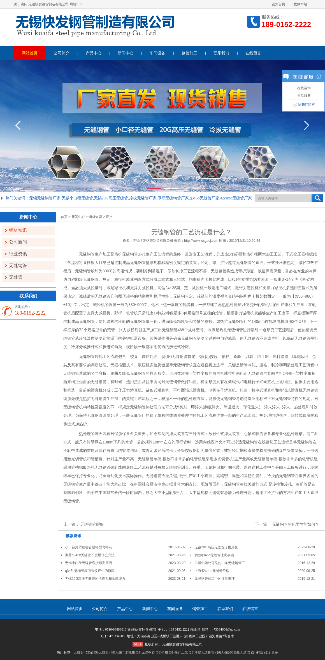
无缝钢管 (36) (151, 652)
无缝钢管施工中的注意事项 (214, 579)
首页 (64, 217)
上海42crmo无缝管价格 (211, 571)
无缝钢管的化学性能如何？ (295, 524)
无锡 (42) (121, 652)
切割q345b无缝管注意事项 (214, 555)
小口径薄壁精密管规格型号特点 (88, 547)
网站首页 (30, 53)
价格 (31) (168, 652)
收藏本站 (300, 4)
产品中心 (93, 53)
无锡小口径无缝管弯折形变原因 (88, 563)
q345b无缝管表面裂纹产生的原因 (90, 571)
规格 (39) (134, 652)
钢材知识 (18, 230)
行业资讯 (18, 253)
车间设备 (157, 53)
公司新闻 (18, 242)
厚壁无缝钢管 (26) (207, 652)
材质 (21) (263, 652)
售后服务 (303, 96)
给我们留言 (306, 105)
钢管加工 (189, 53)
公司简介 (61, 53)
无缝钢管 (18, 265)
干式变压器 (295, 254)
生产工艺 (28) (184, 652)
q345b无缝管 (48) (102, 652)
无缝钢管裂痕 (92, 524)
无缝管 (15, 277)
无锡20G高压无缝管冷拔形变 (216, 547)
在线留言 (253, 53)
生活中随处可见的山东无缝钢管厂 (219, 563)
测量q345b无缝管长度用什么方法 (90, 555)
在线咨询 (303, 88)
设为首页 (278, 4)
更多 (274, 652)
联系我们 (221, 53)
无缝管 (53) (82, 652)
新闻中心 (125, 53)
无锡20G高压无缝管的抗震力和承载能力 (95, 579)
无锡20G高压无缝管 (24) (239, 652)
